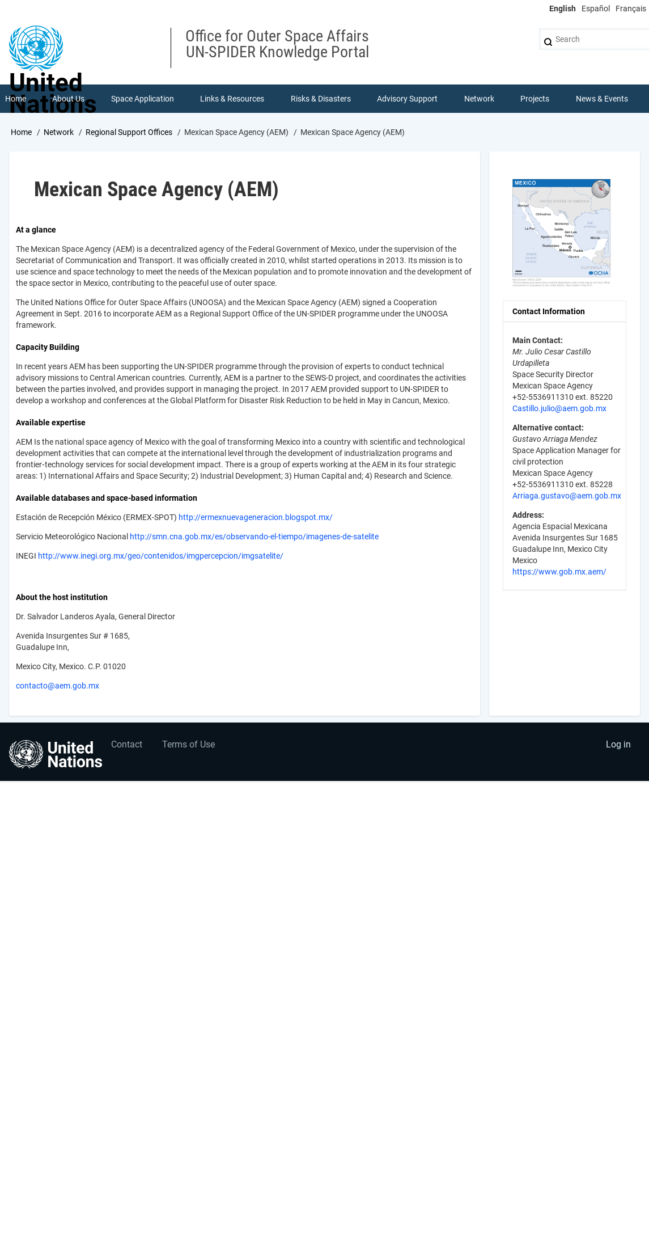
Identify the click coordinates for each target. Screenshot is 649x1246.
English (562, 8)
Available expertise (51, 422)
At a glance (36, 229)
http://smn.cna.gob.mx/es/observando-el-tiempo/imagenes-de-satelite (254, 536)
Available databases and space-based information (106, 497)
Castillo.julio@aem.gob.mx (559, 408)
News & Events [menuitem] (602, 98)
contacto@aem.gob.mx (57, 685)
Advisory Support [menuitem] (407, 98)
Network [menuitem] (479, 98)
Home (21, 132)
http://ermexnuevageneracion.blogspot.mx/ (256, 517)
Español (596, 8)
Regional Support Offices (129, 132)
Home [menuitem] (15, 98)
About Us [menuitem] (68, 98)
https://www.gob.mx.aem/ (559, 571)
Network (59, 132)
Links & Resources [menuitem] (232, 98)
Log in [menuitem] (618, 744)
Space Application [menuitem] (142, 98)
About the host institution (62, 597)
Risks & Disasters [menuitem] (321, 98)
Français (631, 8)
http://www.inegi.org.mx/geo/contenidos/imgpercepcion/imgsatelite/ (160, 555)
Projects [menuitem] (534, 98)
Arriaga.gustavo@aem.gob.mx (566, 495)
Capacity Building (47, 347)
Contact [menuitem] (126, 744)
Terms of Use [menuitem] (188, 744)
